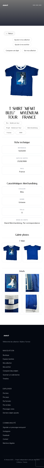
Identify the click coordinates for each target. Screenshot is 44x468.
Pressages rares (8, 409)
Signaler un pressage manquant (14, 427)
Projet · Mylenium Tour (13, 128)
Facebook (6, 435)
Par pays (6, 397)
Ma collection (7, 363)
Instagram (6, 431)
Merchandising (32, 128)
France (9, 132)
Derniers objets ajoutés (11, 413)
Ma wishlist (7, 367)
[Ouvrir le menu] (37, 5)
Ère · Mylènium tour (12, 123)
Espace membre (8, 359)
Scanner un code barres (11, 375)
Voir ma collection (30, 50)
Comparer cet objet (12, 50)
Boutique (6, 355)
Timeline (6, 378)
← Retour (9, 33)
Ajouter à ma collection (22, 40)
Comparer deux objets (10, 371)
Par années (7, 405)
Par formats (7, 401)
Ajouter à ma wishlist (22, 44)
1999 (20, 132)
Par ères (6, 393)
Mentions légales (9, 443)
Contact (5, 439)
